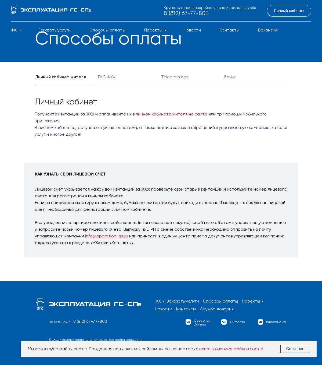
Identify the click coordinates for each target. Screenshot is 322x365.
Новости (192, 30)
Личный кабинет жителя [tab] (60, 76)
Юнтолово (237, 322)
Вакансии (268, 30)
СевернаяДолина (202, 322)
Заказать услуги (54, 30)
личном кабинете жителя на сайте (171, 114)
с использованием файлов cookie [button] (229, 348)
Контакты (229, 30)
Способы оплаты (107, 30)
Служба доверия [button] (217, 308)
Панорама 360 (276, 322)
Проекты (153, 30)
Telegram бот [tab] (175, 76)
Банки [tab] (230, 76)
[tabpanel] (161, 116)
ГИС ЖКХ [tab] (106, 76)
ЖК (14, 30)
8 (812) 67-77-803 (186, 13)
